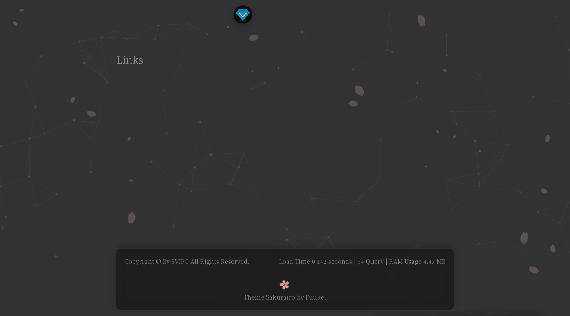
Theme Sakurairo (269, 297)
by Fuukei (311, 297)
